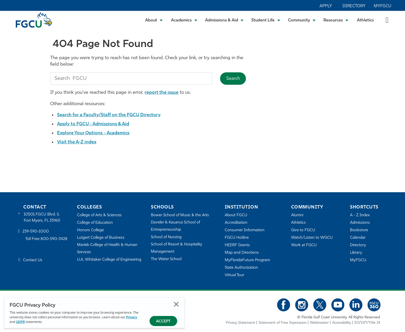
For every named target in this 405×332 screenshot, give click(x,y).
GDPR (20, 322)
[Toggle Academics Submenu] (184, 20)
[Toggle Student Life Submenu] (265, 20)
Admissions (360, 223)
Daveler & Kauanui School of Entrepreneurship (175, 226)
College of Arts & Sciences (99, 215)
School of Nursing (166, 237)
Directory (353, 6)
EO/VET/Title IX (367, 323)
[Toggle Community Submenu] (302, 20)
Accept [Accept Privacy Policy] (163, 321)
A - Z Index (360, 215)
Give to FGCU (303, 230)
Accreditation (236, 223)
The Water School (166, 259)
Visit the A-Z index (77, 142)
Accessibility (341, 323)
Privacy (131, 317)
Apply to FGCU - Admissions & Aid (94, 124)
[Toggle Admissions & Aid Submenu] (224, 20)
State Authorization (241, 268)
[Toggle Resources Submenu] (336, 20)
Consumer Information (245, 230)
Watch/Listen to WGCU (312, 238)
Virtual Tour (234, 275)
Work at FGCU (304, 245)
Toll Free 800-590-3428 (46, 239)
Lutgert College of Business (101, 238)
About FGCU (236, 215)
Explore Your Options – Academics (94, 133)
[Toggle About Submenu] (154, 20)
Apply (326, 6)
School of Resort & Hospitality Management (176, 248)
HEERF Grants (237, 245)
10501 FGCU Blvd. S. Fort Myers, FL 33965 (42, 218)
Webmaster (319, 323)
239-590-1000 (35, 232)
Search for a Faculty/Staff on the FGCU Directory (110, 115)
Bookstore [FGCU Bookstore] (359, 230)
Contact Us (32, 260)
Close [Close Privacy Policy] (176, 304)
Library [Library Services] (356, 253)
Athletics (365, 20)
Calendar (357, 238)
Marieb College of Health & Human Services (107, 248)
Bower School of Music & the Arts (180, 215)
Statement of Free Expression (283, 323)
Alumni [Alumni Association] (297, 215)
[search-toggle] (387, 20)
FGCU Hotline (237, 238)
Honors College (90, 230)
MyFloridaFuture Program (247, 260)
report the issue (162, 92)
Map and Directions (242, 253)
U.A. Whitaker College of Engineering (109, 260)
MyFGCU (382, 6)
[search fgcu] (131, 78)
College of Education (95, 223)
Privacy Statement (240, 323)
